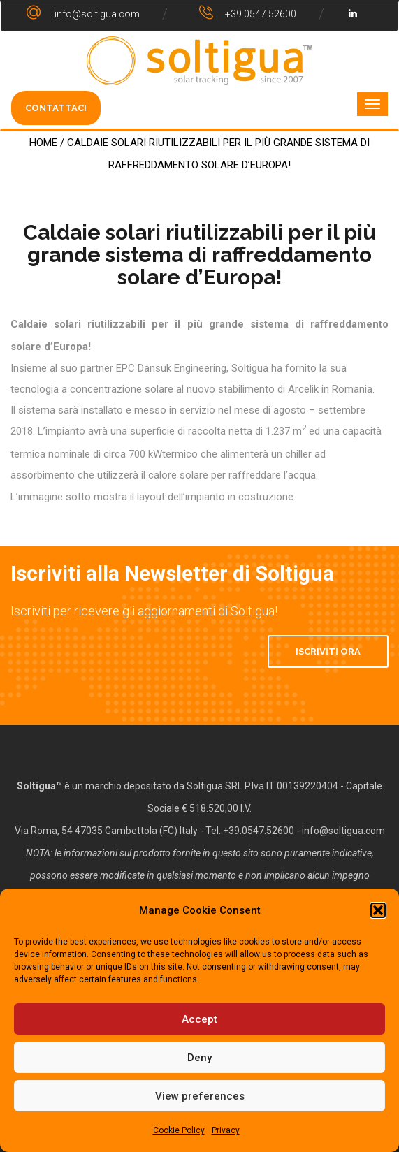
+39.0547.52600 (258, 830)
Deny (199, 1057)
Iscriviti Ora (328, 651)
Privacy (226, 1130)
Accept (199, 1019)
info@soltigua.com (343, 830)
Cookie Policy (179, 1130)
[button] (378, 910)
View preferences (200, 1096)
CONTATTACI (56, 108)
